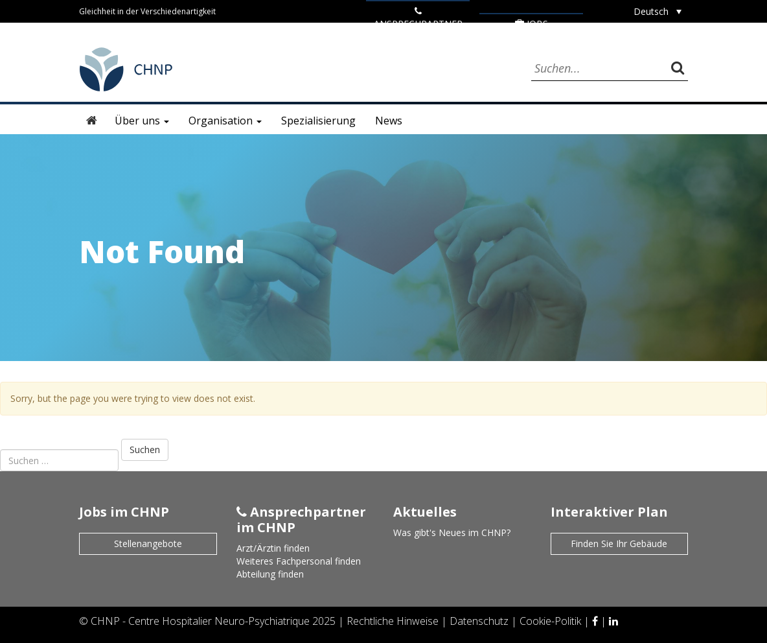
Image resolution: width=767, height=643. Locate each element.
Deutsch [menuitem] (651, 11)
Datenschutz (480, 621)
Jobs (531, 24)
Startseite (92, 121)
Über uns (142, 120)
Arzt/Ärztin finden (273, 548)
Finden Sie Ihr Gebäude (619, 543)
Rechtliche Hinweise (394, 621)
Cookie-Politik (552, 621)
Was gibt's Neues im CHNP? (451, 532)
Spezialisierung (318, 120)
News (388, 120)
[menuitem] (657, 11)
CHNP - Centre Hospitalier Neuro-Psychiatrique (200, 621)
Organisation (225, 120)
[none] (657, 11)
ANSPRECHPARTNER (418, 18)
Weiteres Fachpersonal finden (298, 561)
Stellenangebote (148, 543)
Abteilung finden (270, 574)
